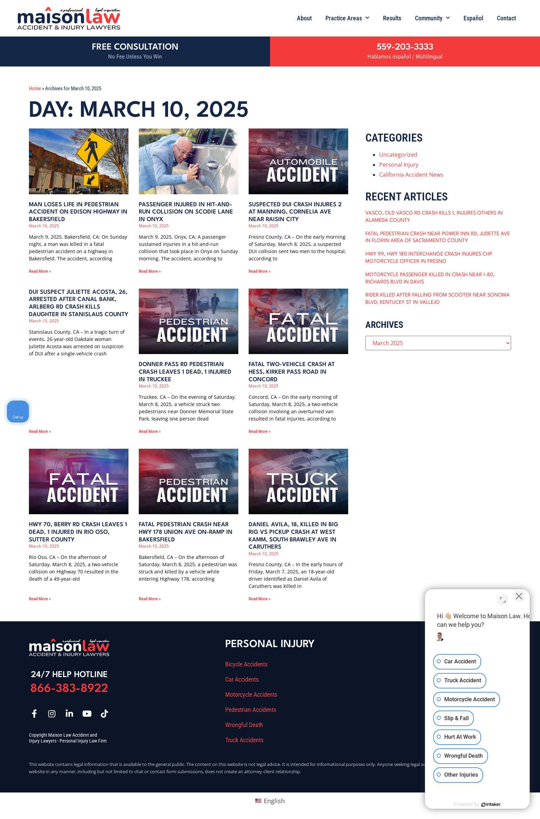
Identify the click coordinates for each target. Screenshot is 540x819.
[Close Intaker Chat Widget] (517, 598)
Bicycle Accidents (246, 664)
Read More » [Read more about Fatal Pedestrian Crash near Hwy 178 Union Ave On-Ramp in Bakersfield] (150, 598)
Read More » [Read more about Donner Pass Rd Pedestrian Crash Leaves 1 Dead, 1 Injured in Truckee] (150, 431)
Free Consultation (135, 47)
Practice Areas (347, 18)
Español (473, 18)
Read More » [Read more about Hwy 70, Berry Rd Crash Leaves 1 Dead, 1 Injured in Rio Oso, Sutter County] (40, 598)
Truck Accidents (244, 740)
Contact (506, 18)
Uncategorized (398, 154)
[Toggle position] (502, 598)
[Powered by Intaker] (481, 804)
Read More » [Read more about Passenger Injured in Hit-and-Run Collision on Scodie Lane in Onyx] (150, 271)
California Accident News (411, 174)
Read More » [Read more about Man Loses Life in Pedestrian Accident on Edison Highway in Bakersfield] (40, 271)
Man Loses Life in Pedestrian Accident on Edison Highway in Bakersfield (78, 212)
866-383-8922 (69, 689)
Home (35, 88)
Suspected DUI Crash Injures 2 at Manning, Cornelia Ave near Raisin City (295, 212)
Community (432, 18)
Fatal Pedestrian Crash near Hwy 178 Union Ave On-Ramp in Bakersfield (185, 532)
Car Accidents (242, 679)
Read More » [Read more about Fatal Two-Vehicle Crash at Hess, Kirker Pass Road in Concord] (260, 431)
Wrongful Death (244, 725)
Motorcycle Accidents (251, 694)
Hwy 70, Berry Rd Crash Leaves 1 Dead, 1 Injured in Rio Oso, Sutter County (78, 532)
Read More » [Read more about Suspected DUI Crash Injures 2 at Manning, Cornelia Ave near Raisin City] (260, 271)
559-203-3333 (405, 47)
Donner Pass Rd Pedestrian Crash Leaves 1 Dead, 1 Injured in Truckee (185, 372)
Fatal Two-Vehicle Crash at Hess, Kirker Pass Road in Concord (292, 372)
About (304, 18)
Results (392, 18)
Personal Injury (398, 164)
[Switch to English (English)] (270, 800)
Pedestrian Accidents (250, 709)
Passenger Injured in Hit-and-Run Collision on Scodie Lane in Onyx (186, 212)
